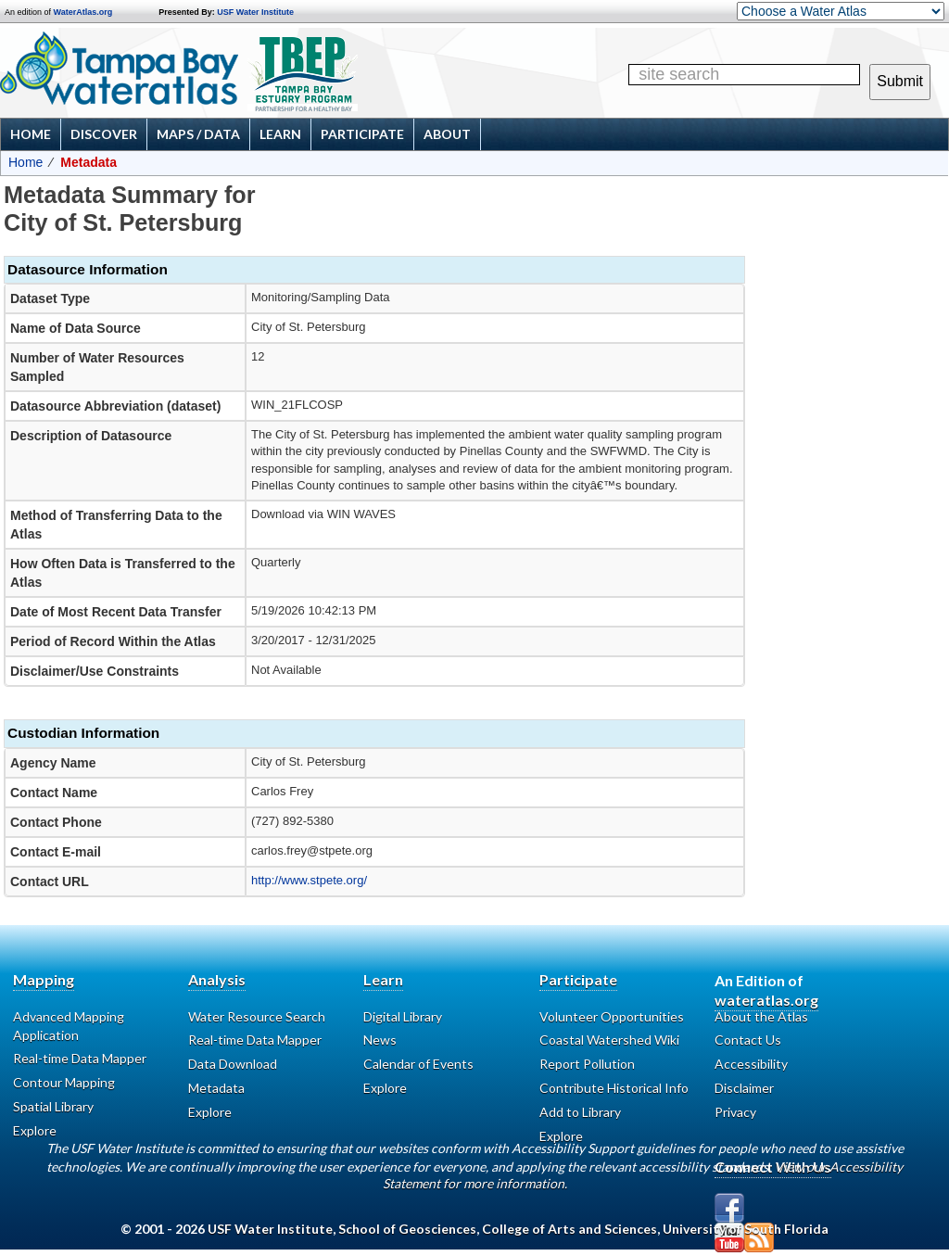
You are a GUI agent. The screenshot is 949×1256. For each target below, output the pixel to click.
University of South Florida (746, 1229)
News (380, 1039)
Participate (362, 134)
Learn (280, 134)
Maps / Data (198, 134)
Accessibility (751, 1064)
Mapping (43, 979)
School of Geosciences (407, 1229)
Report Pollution (587, 1064)
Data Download (232, 1064)
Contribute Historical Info (614, 1088)
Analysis (217, 979)
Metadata (216, 1088)
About (447, 134)
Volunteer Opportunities (611, 1016)
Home (30, 134)
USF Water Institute (255, 12)
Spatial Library (53, 1106)
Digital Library (402, 1016)
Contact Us (748, 1039)
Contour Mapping (64, 1082)
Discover (103, 134)
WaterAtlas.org (83, 12)
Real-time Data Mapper (79, 1058)
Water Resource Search (256, 1016)
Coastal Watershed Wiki (609, 1039)
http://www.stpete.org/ (309, 880)
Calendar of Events (418, 1064)
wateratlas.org (766, 1000)
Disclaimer (744, 1088)
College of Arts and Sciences (569, 1229)
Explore (385, 1088)
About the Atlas (761, 1016)
